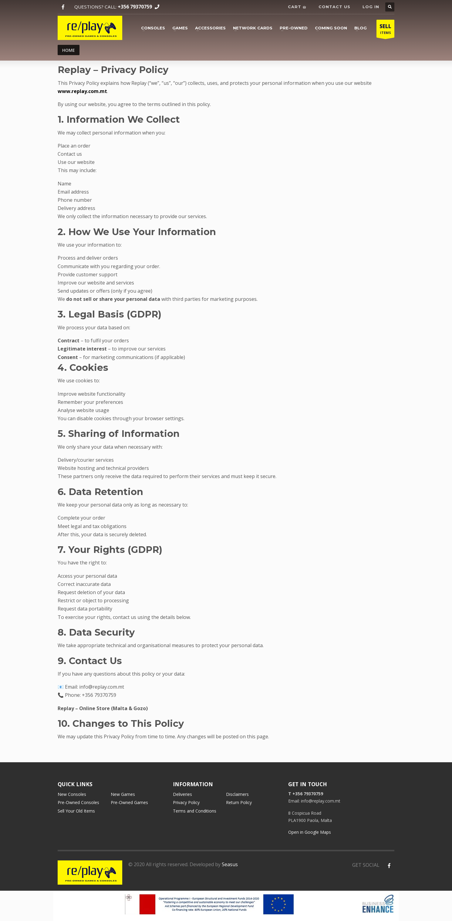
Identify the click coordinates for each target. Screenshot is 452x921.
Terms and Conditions (194, 811)
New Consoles (72, 794)
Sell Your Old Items (76, 811)
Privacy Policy (186, 802)
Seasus (230, 864)
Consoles (153, 27)
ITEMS (385, 30)
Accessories (210, 27)
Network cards (252, 27)
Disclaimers (237, 794)
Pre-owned (294, 27)
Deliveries (182, 794)
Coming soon (331, 27)
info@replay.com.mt (101, 686)
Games (180, 27)
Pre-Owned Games (129, 802)
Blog (360, 27)
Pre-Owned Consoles (78, 802)
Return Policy (239, 802)
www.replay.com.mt (82, 91)
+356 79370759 (135, 6)
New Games (123, 794)
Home (68, 50)
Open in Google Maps (309, 832)
